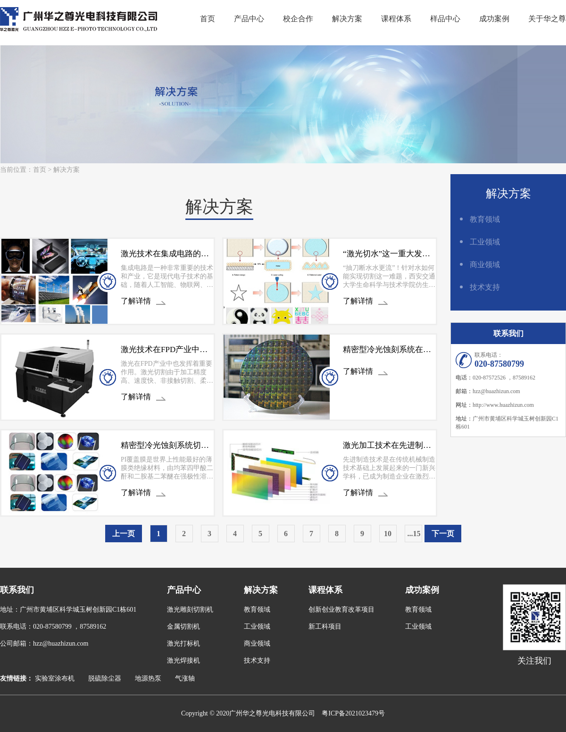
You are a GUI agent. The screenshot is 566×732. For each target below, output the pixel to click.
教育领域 (485, 219)
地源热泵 (148, 678)
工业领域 (485, 242)
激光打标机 (183, 643)
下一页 (443, 534)
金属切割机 (183, 626)
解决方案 (347, 19)
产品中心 (249, 19)
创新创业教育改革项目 (341, 609)
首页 (207, 19)
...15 (414, 534)
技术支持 (485, 287)
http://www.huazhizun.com (503, 405)
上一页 (123, 534)
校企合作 (298, 19)
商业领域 (485, 265)
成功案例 (494, 19)
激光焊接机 (183, 660)
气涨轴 (185, 678)
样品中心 (445, 19)
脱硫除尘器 (104, 678)
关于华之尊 (547, 19)
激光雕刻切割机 (190, 609)
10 (387, 534)
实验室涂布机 (55, 678)
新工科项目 (324, 626)
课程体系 (396, 19)
